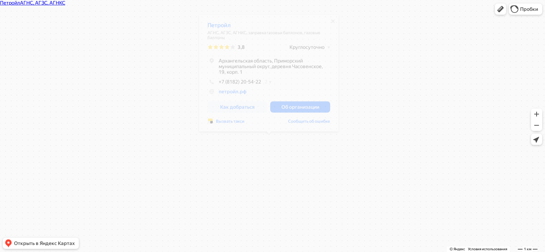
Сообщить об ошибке (309, 123)
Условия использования (487, 249)
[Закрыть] (333, 24)
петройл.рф (232, 94)
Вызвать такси (230, 123)
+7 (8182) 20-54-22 (234, 84)
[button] (500, 9)
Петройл (219, 27)
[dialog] (269, 76)
